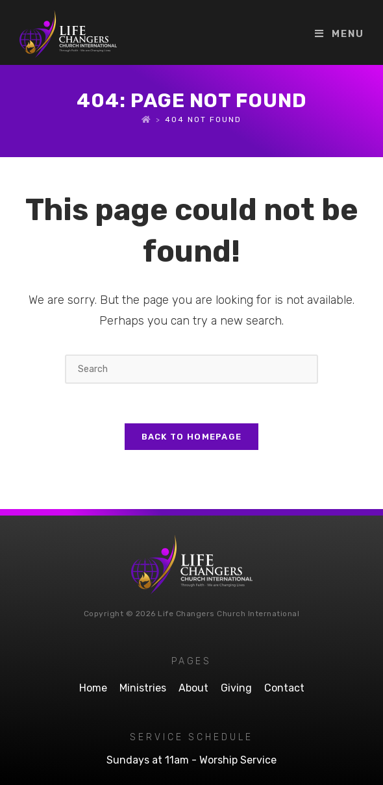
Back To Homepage (192, 437)
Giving (236, 688)
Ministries (142, 688)
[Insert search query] (191, 369)
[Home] (147, 119)
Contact (284, 688)
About (193, 688)
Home (93, 688)
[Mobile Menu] (339, 34)
